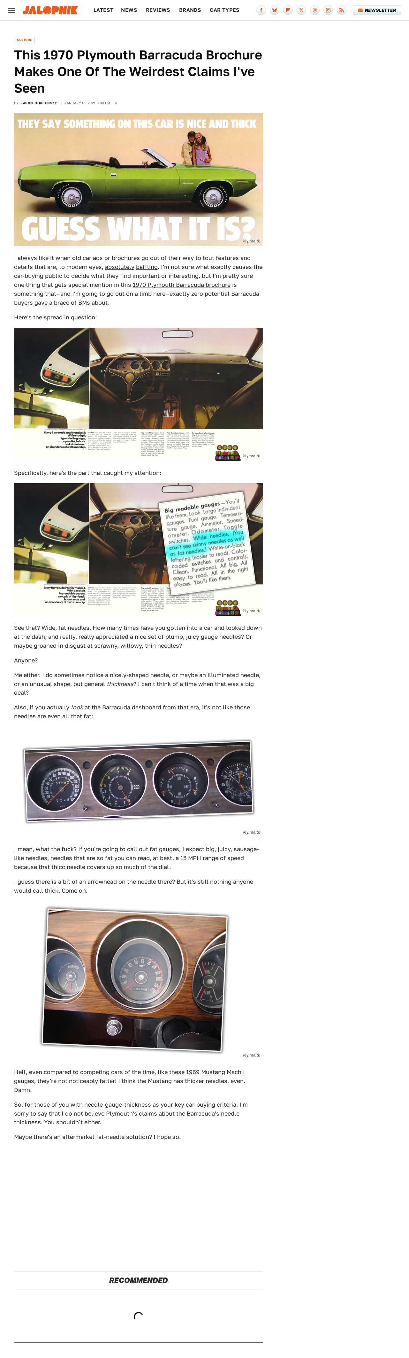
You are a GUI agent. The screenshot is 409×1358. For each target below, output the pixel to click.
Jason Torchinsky (39, 103)
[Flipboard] (288, 10)
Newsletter (377, 10)
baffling (147, 266)
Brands (190, 10)
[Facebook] (261, 10)
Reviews (158, 10)
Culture (24, 40)
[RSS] (341, 10)
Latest (103, 10)
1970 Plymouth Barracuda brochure (182, 284)
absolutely (119, 266)
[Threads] (315, 10)
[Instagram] (328, 10)
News (129, 10)
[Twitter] (301, 10)
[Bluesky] (274, 10)
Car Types (225, 10)
